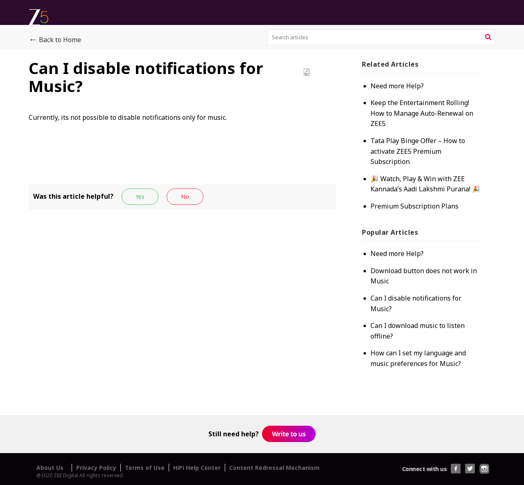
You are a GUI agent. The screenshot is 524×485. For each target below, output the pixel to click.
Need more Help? (397, 85)
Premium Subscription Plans (414, 206)
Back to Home (55, 40)
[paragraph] (182, 126)
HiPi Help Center (197, 468)
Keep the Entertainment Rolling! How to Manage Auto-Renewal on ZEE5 (421, 113)
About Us (49, 468)
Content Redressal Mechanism (274, 468)
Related (390, 64)
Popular (390, 232)
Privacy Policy (96, 468)
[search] (381, 37)
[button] (488, 37)
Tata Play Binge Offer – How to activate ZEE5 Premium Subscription (417, 151)
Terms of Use (145, 468)
